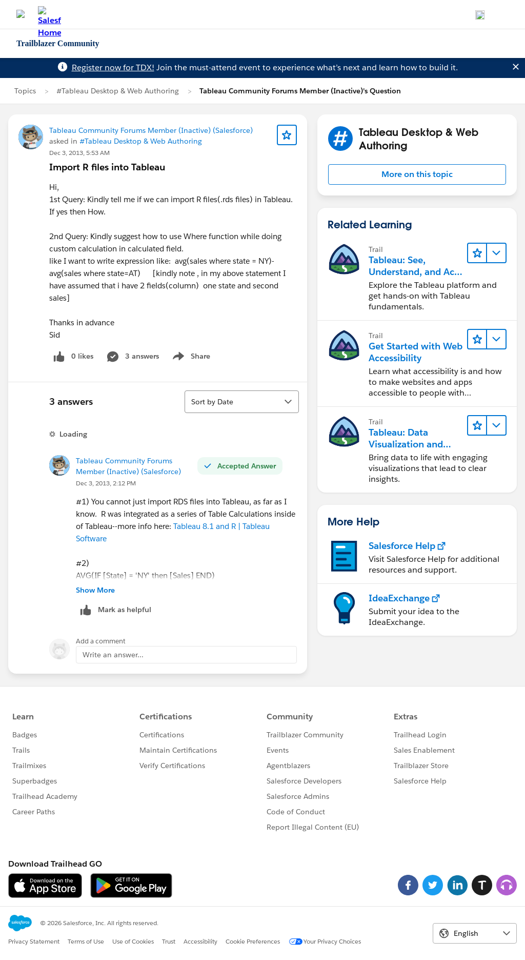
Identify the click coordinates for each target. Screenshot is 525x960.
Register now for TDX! (113, 67)
